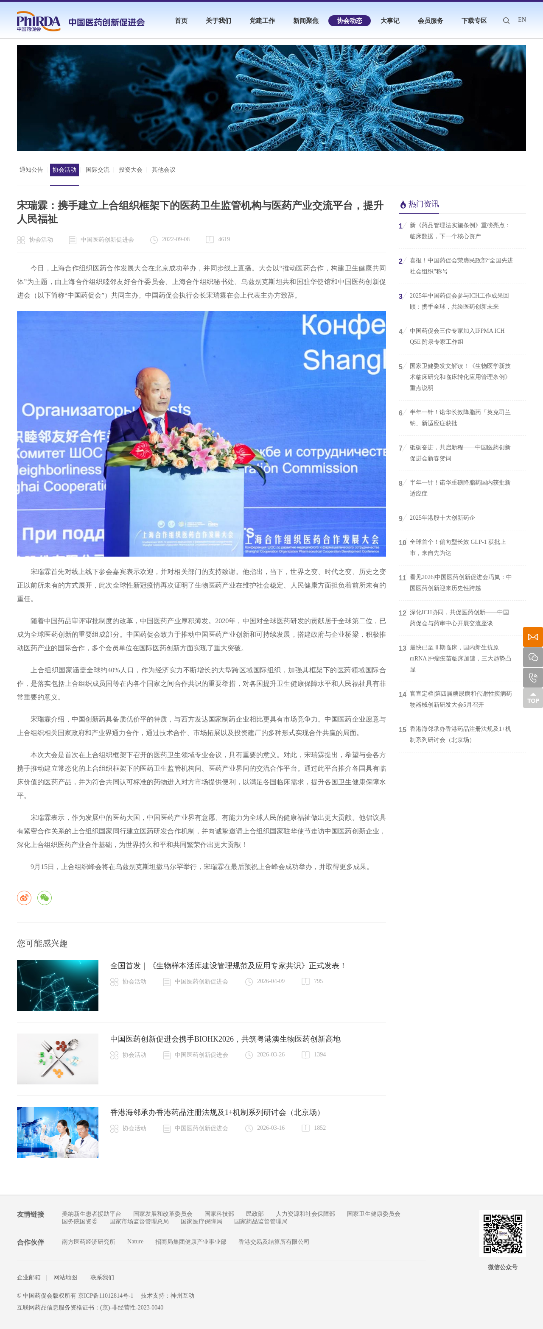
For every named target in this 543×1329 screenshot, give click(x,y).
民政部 (255, 1214)
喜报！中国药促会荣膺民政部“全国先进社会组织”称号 (456, 265)
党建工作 (262, 20)
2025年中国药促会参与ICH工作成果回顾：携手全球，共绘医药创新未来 (454, 300)
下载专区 (474, 20)
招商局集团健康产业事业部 (191, 1242)
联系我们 (102, 1277)
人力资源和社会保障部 (305, 1214)
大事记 (390, 20)
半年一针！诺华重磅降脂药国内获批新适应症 (455, 487)
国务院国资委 (80, 1221)
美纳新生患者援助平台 (91, 1214)
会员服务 (430, 20)
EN (522, 20)
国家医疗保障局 (201, 1221)
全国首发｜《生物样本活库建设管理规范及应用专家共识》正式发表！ (228, 965)
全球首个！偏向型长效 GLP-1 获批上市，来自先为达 (452, 547)
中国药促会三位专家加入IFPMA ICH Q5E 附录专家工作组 (452, 335)
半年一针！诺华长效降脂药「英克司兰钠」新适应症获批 (455, 417)
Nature (135, 1241)
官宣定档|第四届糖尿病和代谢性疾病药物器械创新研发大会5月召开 (455, 698)
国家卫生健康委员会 (373, 1214)
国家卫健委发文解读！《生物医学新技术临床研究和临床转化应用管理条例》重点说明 (455, 376)
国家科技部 (219, 1214)
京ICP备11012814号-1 (106, 1296)
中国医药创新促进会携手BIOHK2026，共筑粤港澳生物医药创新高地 (225, 1039)
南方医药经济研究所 (88, 1242)
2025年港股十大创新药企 (437, 518)
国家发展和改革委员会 (163, 1214)
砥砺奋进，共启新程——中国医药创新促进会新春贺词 (455, 452)
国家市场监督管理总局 (139, 1221)
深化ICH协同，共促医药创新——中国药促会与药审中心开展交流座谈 (454, 617)
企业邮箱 (29, 1277)
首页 (181, 20)
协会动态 (349, 20)
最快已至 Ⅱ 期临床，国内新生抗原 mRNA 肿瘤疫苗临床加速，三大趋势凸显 (455, 658)
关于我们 (218, 20)
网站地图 (65, 1277)
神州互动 (182, 1296)
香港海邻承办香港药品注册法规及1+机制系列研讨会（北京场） (217, 1112)
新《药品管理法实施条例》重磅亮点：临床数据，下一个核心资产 (455, 230)
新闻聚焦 (306, 20)
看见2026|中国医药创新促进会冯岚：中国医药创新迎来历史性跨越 (455, 582)
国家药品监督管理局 (261, 1221)
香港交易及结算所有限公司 (274, 1242)
